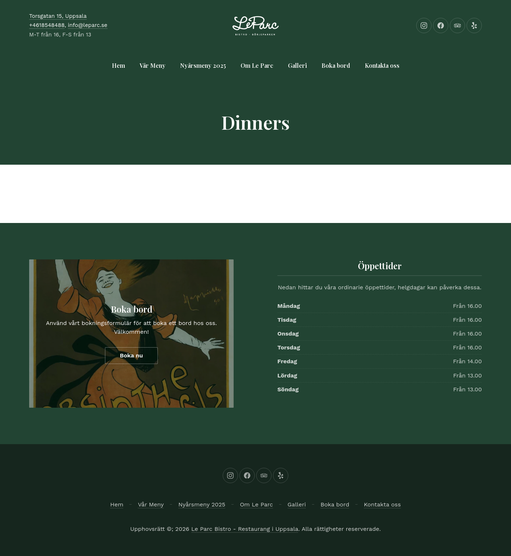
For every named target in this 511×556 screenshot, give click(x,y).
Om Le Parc (257, 65)
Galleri (297, 65)
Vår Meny (152, 65)
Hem (118, 65)
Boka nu (131, 355)
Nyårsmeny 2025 (203, 65)
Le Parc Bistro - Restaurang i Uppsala (245, 528)
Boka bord (335, 65)
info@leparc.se (87, 25)
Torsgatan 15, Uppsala (58, 16)
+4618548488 (47, 25)
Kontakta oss (382, 65)
